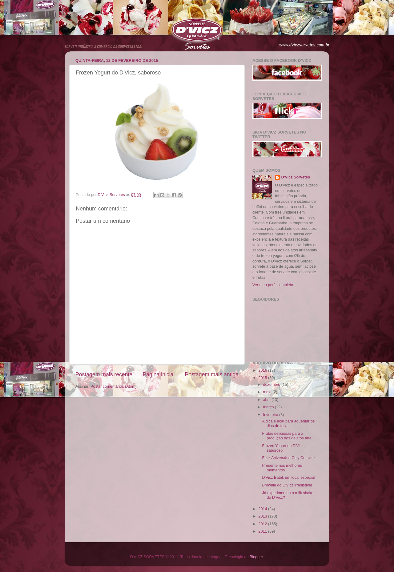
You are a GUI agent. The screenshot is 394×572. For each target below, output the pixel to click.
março (269, 407)
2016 (263, 370)
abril (267, 400)
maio (268, 392)
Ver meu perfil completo (272, 285)
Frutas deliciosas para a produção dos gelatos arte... (288, 435)
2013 (263, 516)
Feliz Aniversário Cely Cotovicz (288, 458)
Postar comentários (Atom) (113, 386)
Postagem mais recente (103, 374)
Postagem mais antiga (212, 374)
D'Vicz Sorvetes (295, 177)
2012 (263, 524)
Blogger (256, 557)
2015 (263, 378)
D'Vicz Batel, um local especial (288, 477)
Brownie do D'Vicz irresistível (287, 485)
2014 (263, 509)
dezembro (272, 384)
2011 (263, 531)
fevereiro (271, 415)
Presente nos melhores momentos (282, 467)
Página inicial (159, 374)
